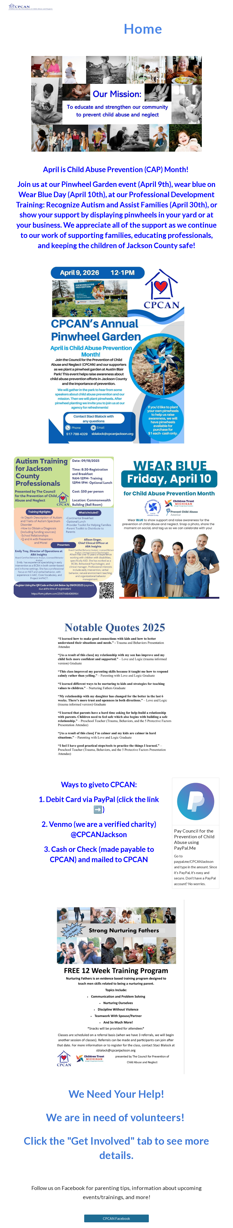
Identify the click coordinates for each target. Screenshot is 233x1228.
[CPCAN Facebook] (116, 1218)
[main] (134, 28)
